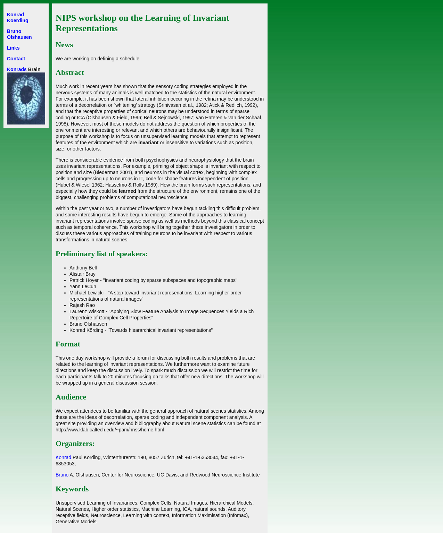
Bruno (62, 475)
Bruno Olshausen (19, 34)
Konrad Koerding (17, 17)
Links (13, 48)
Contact (16, 58)
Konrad (63, 457)
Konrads (17, 69)
